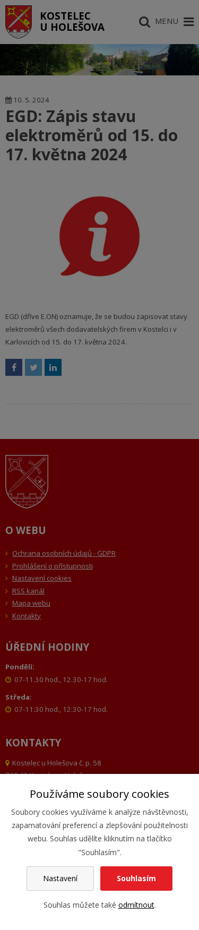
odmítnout (136, 905)
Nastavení (60, 878)
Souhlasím (136, 878)
